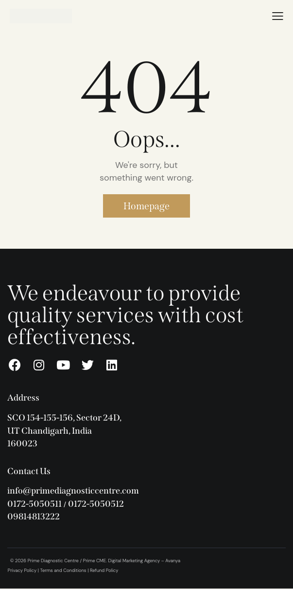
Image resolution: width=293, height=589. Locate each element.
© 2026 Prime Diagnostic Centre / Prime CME (58, 561)
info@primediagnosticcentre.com (73, 490)
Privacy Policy (22, 570)
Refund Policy (104, 570)
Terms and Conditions (63, 570)
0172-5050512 (96, 503)
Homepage (146, 206)
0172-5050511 (34, 503)
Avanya (172, 561)
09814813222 (33, 516)
